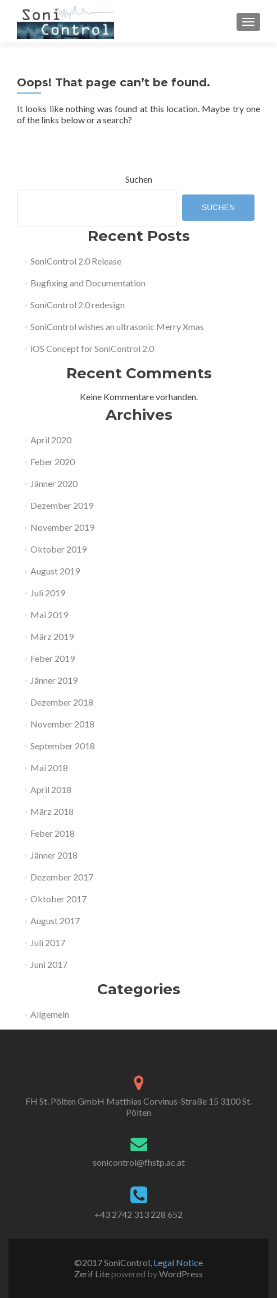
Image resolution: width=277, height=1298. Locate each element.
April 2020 (50, 439)
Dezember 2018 (61, 702)
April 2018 (50, 789)
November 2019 (62, 527)
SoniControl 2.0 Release (75, 261)
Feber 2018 (52, 833)
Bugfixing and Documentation (88, 282)
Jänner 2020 (54, 483)
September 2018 (62, 745)
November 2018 (62, 723)
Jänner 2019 (54, 680)
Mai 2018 (49, 767)
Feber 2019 (52, 658)
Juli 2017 (47, 942)
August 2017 (55, 920)
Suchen (138, 179)
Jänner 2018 (54, 855)
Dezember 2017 (61, 876)
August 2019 (55, 570)
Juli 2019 (47, 592)
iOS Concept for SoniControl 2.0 (92, 348)
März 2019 (52, 636)
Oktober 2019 (58, 549)
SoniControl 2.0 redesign (77, 304)
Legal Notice (178, 1262)
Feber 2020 (52, 461)
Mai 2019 (49, 614)
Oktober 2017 (58, 898)
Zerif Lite (92, 1273)
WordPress (180, 1273)
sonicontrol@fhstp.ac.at (139, 1162)
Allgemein (49, 1014)
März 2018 (52, 811)
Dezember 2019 (61, 505)
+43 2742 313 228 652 (138, 1214)
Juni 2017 (48, 964)
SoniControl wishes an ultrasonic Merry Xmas (117, 326)
